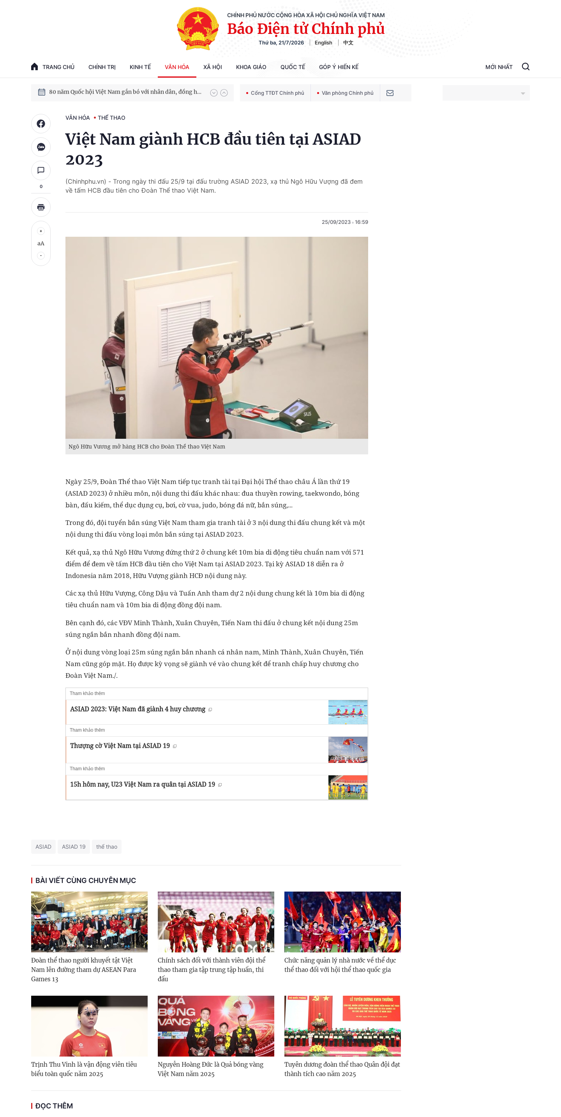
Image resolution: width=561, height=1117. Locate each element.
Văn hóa (177, 67)
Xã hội (212, 67)
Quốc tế (292, 67)
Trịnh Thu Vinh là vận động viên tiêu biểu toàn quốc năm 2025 (84, 1069)
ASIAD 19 (74, 846)
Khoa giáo (251, 67)
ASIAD (43, 846)
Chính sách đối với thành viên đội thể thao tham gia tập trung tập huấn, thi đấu (211, 970)
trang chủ (52, 66)
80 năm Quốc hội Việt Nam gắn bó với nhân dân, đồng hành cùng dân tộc (126, 92)
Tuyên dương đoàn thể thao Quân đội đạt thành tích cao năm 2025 (342, 1069)
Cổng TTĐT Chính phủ (275, 93)
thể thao (106, 846)
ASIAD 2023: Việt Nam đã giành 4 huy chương (141, 709)
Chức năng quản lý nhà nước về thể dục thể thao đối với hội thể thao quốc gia (340, 965)
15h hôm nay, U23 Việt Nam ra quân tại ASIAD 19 (146, 784)
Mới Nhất (499, 67)
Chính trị (102, 67)
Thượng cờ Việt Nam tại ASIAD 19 (123, 745)
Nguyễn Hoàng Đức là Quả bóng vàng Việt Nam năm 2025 (210, 1069)
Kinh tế (140, 67)
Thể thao (111, 117)
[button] (214, 93)
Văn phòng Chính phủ (345, 93)
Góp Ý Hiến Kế (338, 67)
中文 (348, 42)
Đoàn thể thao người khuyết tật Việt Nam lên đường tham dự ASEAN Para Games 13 (83, 970)
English (323, 42)
